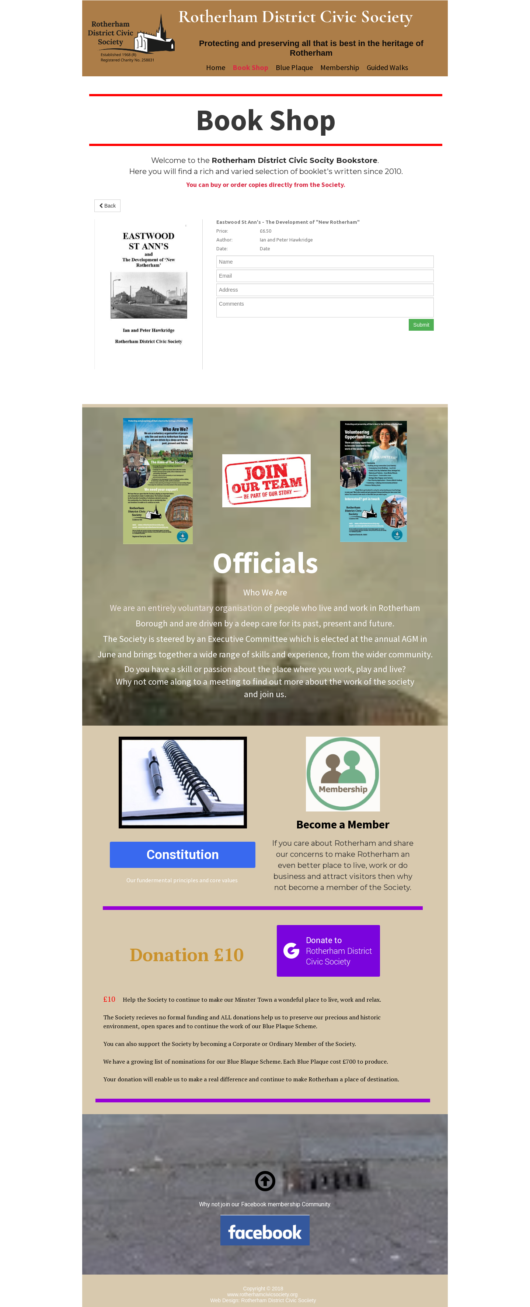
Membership (339, 67)
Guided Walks (387, 67)
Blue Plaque (294, 67)
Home (215, 67)
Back (107, 206)
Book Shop (250, 67)
